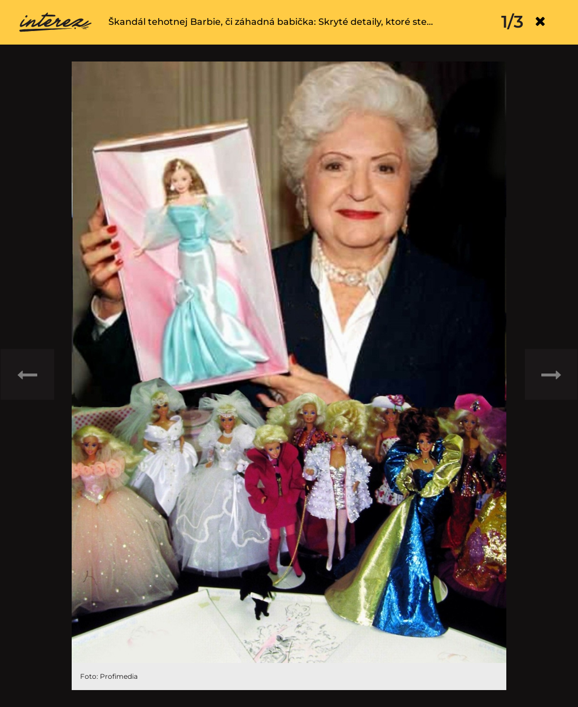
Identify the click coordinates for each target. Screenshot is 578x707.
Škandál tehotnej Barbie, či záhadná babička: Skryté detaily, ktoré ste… (270, 21)
